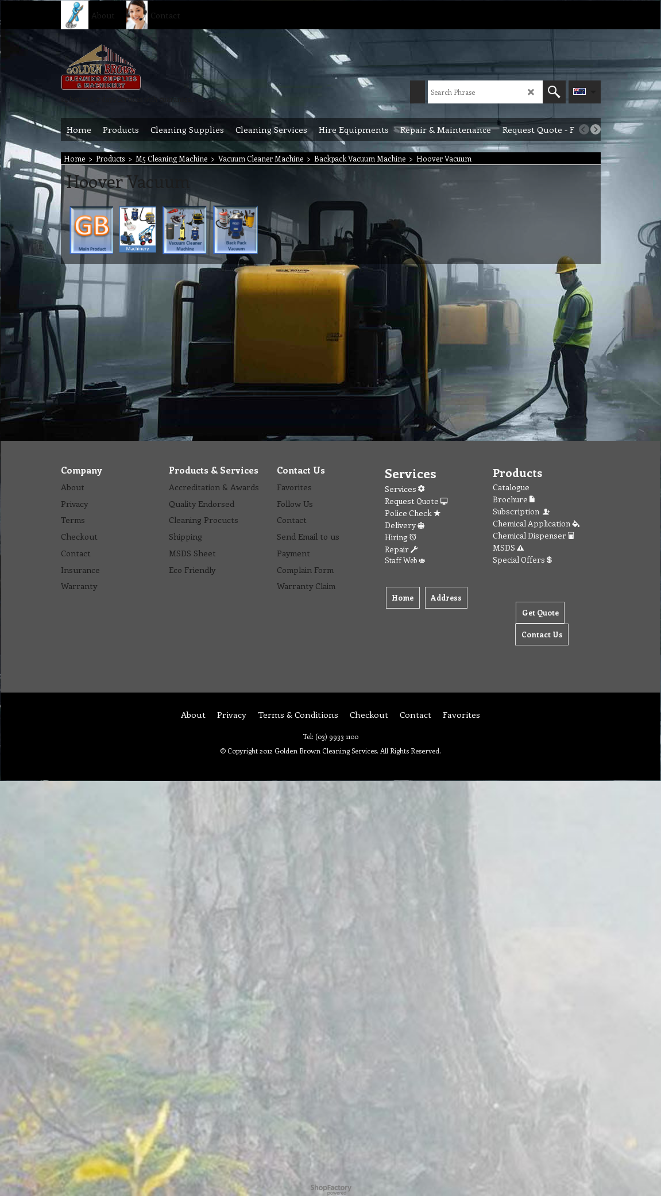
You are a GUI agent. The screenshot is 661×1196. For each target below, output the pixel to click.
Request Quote (416, 500)
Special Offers (522, 559)
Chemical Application (536, 523)
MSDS (508, 547)
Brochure (514, 499)
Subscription (522, 511)
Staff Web (405, 560)
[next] (595, 129)
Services (404, 488)
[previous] (584, 129)
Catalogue (511, 487)
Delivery (404, 525)
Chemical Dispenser (533, 535)
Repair (401, 549)
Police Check (412, 512)
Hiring (400, 537)
